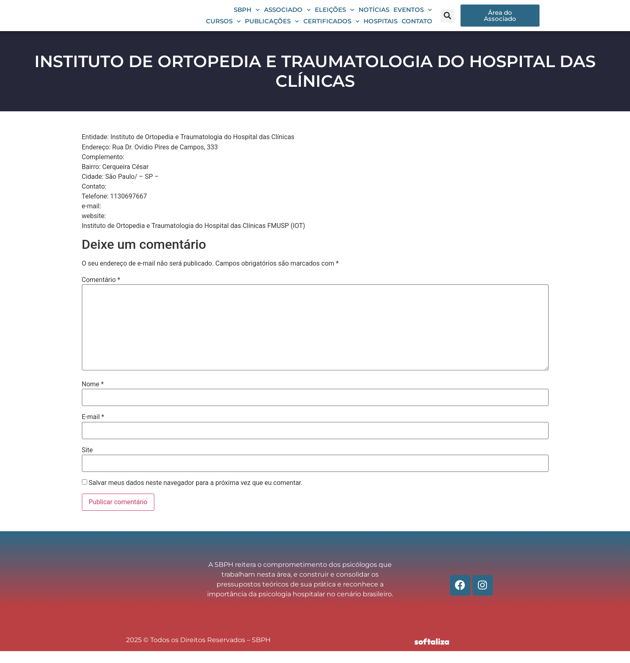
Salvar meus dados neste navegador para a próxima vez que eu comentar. (195, 495)
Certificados (331, 27)
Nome (93, 396)
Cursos (223, 27)
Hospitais (380, 27)
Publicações (272, 27)
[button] (447, 21)
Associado (287, 16)
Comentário (101, 292)
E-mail (93, 429)
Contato (417, 27)
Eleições (335, 16)
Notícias (374, 16)
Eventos (412, 16)
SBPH (247, 16)
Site (87, 462)
